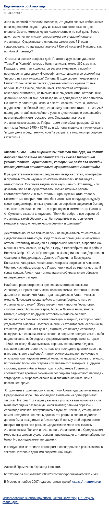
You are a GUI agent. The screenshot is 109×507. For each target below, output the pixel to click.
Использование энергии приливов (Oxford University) (40, 498)
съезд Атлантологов (86, 481)
